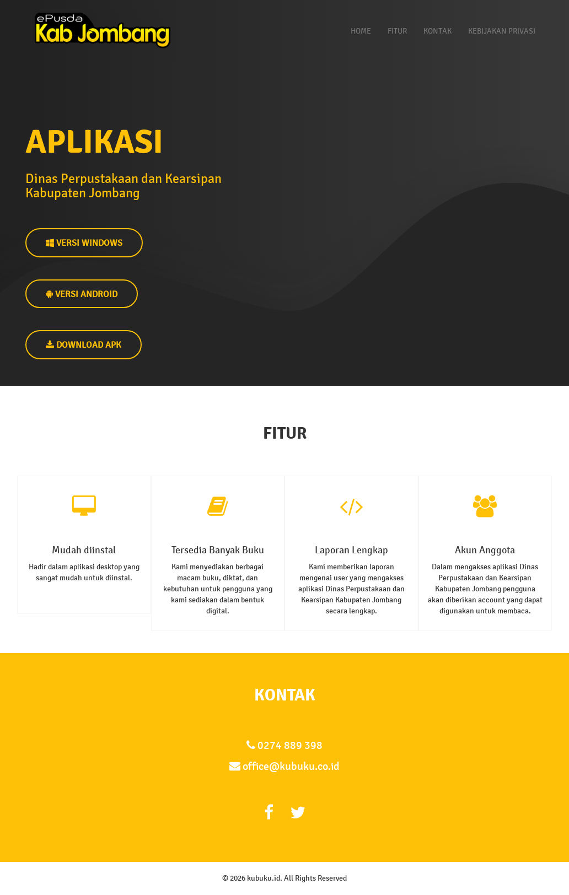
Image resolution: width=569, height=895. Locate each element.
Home (361, 31)
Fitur (397, 31)
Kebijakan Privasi (501, 31)
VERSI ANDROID (81, 294)
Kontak (437, 31)
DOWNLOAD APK (83, 344)
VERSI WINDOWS (84, 243)
